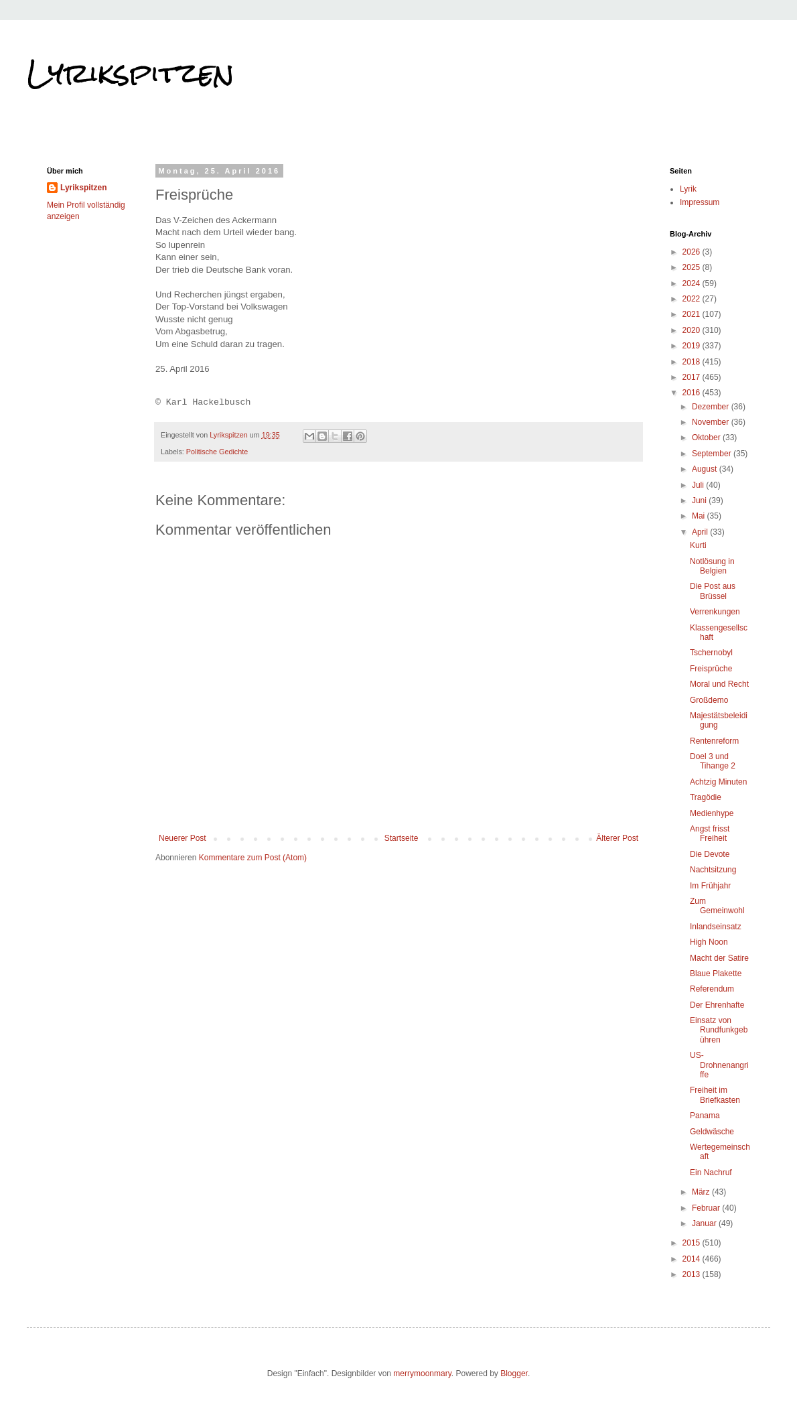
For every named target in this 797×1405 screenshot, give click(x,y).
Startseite (401, 838)
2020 (692, 330)
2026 (692, 252)
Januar (705, 1223)
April (701, 532)
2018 (692, 361)
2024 (692, 283)
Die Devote (709, 854)
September (712, 453)
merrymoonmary (422, 1373)
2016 (692, 392)
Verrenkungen (715, 611)
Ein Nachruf (711, 1172)
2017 (692, 377)
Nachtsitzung (713, 869)
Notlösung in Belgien (712, 566)
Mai (699, 516)
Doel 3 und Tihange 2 (712, 761)
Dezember (711, 406)
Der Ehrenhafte (717, 1005)
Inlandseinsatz (715, 926)
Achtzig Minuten (718, 782)
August (705, 469)
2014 (692, 1259)
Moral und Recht (719, 684)
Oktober (707, 437)
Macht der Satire (719, 958)
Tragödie (705, 797)
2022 (692, 299)
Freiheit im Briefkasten (715, 1094)
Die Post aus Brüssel (712, 591)
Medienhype (711, 813)
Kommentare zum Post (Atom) (253, 857)
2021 (692, 314)
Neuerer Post (182, 838)
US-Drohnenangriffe (719, 1065)
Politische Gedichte (217, 452)
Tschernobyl (711, 652)
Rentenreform (714, 741)
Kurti (698, 545)
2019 (692, 345)
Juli (699, 485)
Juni (700, 500)
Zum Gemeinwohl (717, 905)
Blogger (514, 1373)
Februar (707, 1208)
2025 (692, 267)
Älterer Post (617, 838)
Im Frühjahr (710, 885)
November (711, 422)
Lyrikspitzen (130, 73)
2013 (692, 1274)
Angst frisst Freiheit (709, 833)
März (702, 1192)
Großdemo (709, 700)
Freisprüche (711, 668)
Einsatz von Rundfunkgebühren (718, 1030)
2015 (692, 1243)
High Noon (709, 942)
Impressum (699, 202)
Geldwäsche (712, 1131)
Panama (705, 1115)
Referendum (712, 989)
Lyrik (688, 189)
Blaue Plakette (715, 973)
